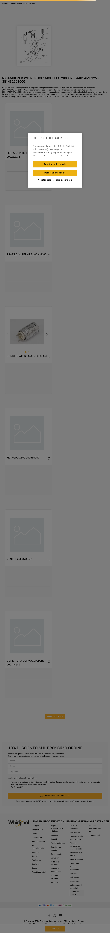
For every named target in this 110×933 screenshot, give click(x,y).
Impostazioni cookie (55, 172)
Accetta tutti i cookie (55, 164)
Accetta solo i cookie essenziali (55, 180)
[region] (55, 160)
